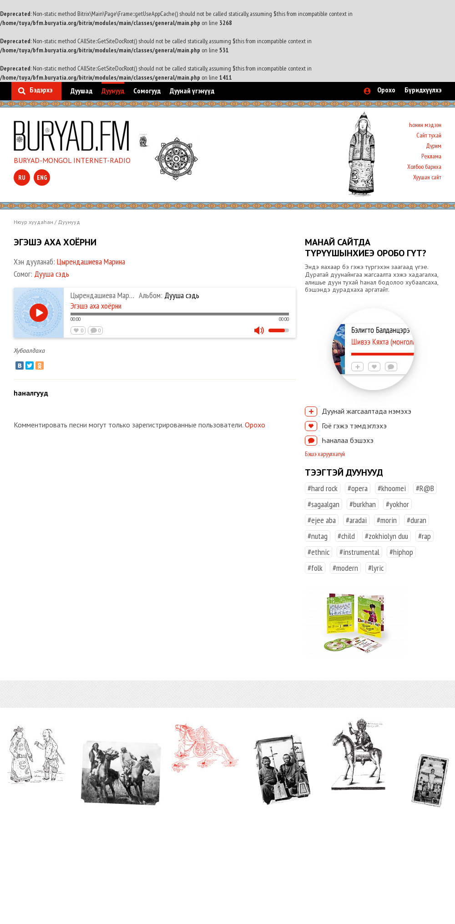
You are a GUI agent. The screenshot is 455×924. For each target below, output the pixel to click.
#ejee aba (322, 520)
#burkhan (362, 504)
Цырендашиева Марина (91, 261)
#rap (424, 536)
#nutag (318, 536)
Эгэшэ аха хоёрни (96, 305)
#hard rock (323, 488)
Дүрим (433, 146)
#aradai (356, 520)
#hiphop (401, 552)
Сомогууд (147, 90)
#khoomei (392, 488)
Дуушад (81, 90)
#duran (416, 520)
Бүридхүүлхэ (422, 89)
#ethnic (318, 552)
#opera (358, 488)
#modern (345, 568)
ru (21, 177)
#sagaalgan (323, 504)
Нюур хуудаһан (33, 221)
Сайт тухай (428, 135)
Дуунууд (112, 90)
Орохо (386, 89)
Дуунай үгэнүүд (192, 90)
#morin (387, 520)
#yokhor (397, 504)
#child (346, 536)
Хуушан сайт (427, 177)
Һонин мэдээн (425, 125)
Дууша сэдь (51, 274)
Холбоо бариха (424, 166)
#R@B (425, 488)
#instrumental (359, 552)
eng (42, 177)
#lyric (376, 568)
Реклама (431, 156)
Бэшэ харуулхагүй (325, 454)
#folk (315, 568)
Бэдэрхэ (41, 89)
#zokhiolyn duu (386, 536)
